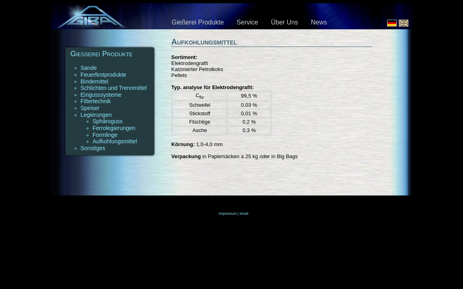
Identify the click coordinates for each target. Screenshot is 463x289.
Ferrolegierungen (114, 128)
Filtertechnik (96, 101)
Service (247, 22)
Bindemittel (94, 81)
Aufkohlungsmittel (115, 141)
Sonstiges (93, 148)
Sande (89, 68)
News (319, 22)
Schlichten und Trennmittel (114, 88)
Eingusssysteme (101, 95)
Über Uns (284, 22)
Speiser (90, 108)
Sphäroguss (108, 121)
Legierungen (96, 115)
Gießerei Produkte (198, 22)
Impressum (228, 214)
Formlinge (105, 135)
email (244, 214)
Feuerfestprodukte (103, 74)
